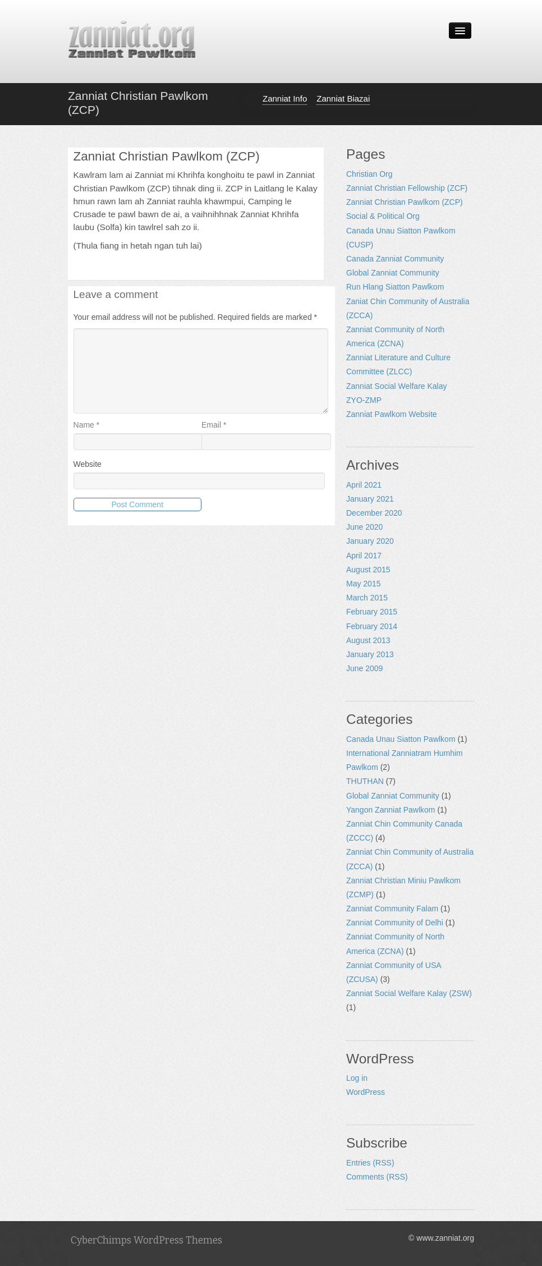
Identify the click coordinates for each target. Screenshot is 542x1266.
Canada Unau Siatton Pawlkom (401, 739)
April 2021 (364, 484)
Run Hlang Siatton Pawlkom (395, 286)
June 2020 (364, 526)
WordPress (365, 1092)
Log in (357, 1078)
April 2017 (364, 555)
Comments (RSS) (377, 1176)
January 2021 (370, 498)
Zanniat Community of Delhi (394, 922)
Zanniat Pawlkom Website (391, 414)
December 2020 (374, 512)
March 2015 (367, 597)
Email (213, 424)
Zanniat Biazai (343, 98)
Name (87, 424)
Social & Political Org (383, 216)
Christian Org (369, 173)
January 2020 (370, 540)
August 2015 (368, 569)
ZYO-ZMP (364, 400)
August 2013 (368, 640)
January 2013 (370, 654)
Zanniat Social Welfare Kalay (396, 386)
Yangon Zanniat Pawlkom (390, 809)
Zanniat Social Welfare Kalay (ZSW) (409, 993)
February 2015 (371, 611)
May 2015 (363, 583)
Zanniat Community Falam (392, 908)
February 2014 (371, 626)
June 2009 (364, 668)
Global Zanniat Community (392, 272)
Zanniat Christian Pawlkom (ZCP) (404, 202)
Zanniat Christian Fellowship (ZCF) (406, 188)
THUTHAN (365, 781)
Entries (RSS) (370, 1162)
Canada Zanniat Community (395, 258)
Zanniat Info (285, 98)
